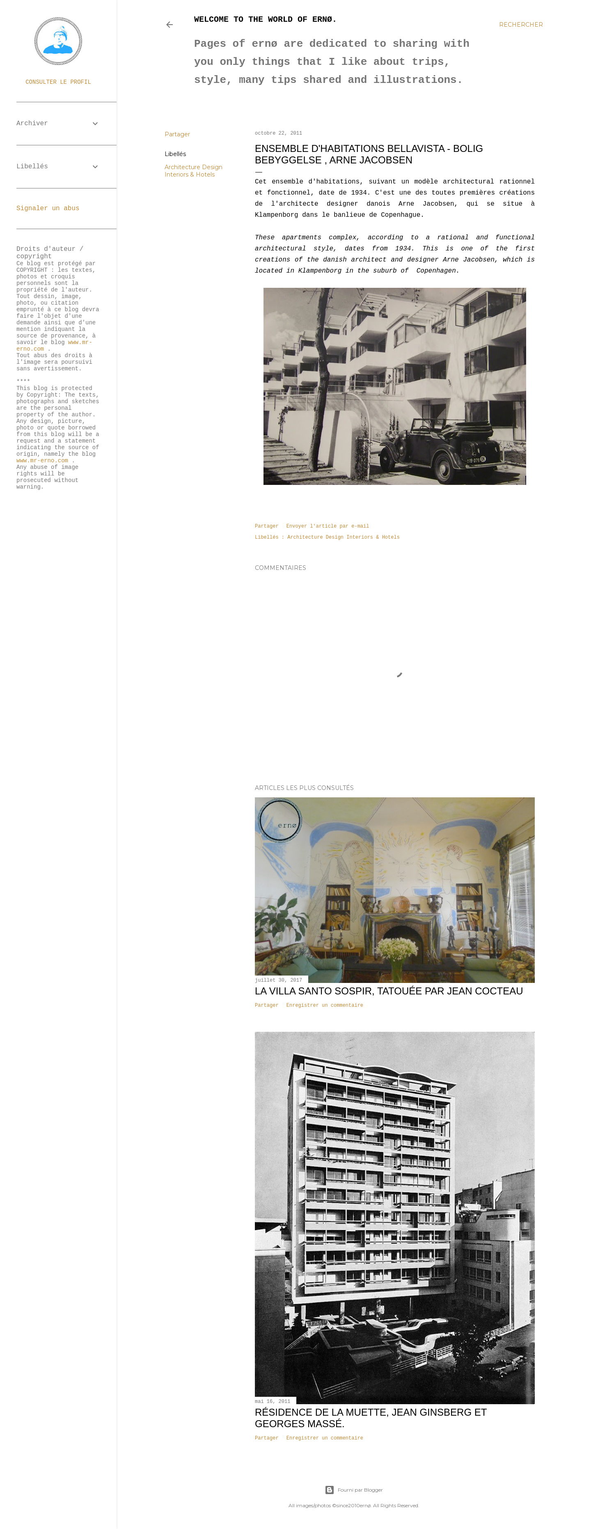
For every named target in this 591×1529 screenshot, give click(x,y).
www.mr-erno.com (42, 460)
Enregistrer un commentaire (324, 1005)
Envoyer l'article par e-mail (327, 526)
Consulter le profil (58, 82)
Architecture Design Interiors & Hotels (193, 170)
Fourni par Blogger (354, 1490)
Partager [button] (177, 134)
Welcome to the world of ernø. (265, 19)
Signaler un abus (48, 208)
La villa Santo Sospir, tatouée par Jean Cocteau (389, 990)
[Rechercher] (521, 24)
